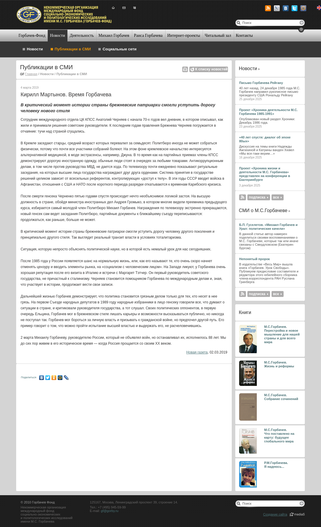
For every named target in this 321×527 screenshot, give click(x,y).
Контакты (244, 35)
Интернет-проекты (183, 35)
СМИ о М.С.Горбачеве (263, 210)
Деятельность (82, 35)
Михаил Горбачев (113, 35)
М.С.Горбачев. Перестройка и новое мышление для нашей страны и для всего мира (282, 334)
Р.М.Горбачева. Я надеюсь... (276, 464)
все (276, 197)
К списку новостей (211, 69)
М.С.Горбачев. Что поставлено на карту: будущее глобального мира (279, 435)
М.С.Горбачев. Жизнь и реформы (279, 364)
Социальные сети (119, 49)
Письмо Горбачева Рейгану (261, 83)
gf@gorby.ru (109, 511)
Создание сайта (275, 514)
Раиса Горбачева (148, 35)
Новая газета (197, 352)
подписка (257, 197)
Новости (57, 35)
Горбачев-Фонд (32, 35)
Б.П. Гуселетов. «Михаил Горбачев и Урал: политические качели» (268, 226)
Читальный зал (218, 35)
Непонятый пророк (254, 259)
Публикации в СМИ (73, 49)
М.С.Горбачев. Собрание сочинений (281, 397)
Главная (31, 74)
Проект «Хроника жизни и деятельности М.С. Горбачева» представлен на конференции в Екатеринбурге (264, 173)
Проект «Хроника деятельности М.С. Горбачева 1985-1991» (268, 111)
